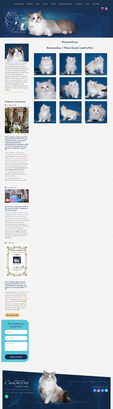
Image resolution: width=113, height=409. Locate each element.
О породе (79, 3)
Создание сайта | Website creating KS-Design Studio (96, 384)
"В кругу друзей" (18, 218)
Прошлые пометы (65, 3)
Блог (88, 3)
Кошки (45, 3)
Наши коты (78, 381)
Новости (30, 3)
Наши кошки (85, 381)
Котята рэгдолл (92, 381)
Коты (37, 3)
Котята (53, 3)
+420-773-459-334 (11, 393)
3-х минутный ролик (17, 234)
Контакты (96, 3)
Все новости (12, 315)
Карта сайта (100, 381)
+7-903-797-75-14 (11, 390)
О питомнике (18, 3)
